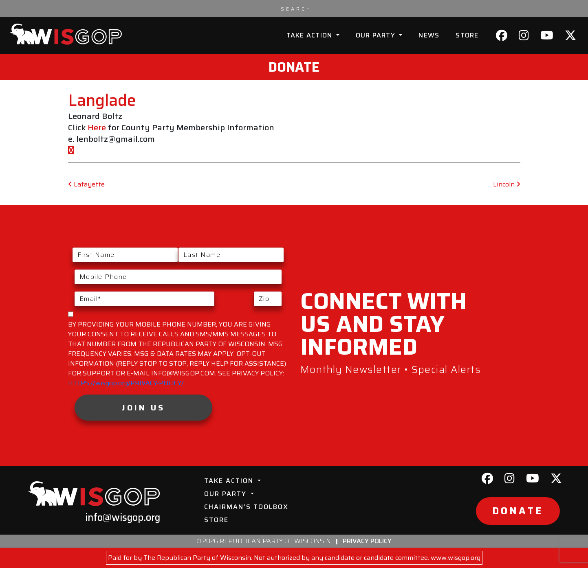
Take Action (310, 35)
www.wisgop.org (455, 558)
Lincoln (506, 184)
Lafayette (86, 184)
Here (97, 127)
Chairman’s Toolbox (246, 507)
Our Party (377, 35)
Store (467, 35)
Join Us (143, 407)
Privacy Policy (367, 541)
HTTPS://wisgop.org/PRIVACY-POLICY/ (126, 383)
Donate (294, 67)
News (428, 35)
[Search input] (296, 8)
